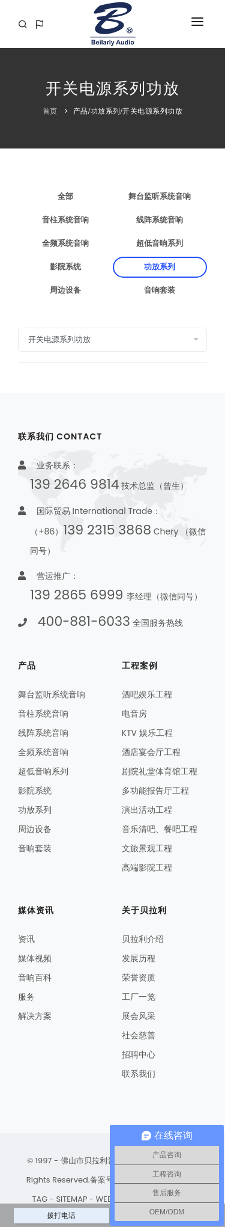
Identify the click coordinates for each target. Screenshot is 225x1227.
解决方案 (35, 1016)
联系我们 (138, 1074)
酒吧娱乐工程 (147, 694)
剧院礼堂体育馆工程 (159, 771)
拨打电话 (61, 1215)
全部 (65, 196)
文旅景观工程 (147, 848)
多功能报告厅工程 (155, 791)
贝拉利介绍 (143, 939)
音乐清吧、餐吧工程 (159, 829)
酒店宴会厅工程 (151, 752)
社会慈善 (138, 1035)
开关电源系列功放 (152, 111)
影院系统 (65, 267)
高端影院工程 (147, 867)
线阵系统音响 (159, 220)
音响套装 (159, 290)
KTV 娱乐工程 (147, 733)
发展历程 (138, 958)
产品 (80, 111)
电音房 (134, 714)
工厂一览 (138, 997)
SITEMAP (71, 1199)
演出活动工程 (147, 810)
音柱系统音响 (65, 220)
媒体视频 (35, 958)
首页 (50, 111)
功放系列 (106, 111)
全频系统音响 (65, 243)
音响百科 (35, 978)
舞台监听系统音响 (159, 196)
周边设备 (65, 290)
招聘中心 (138, 1054)
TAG (39, 1199)
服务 (26, 997)
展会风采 (138, 1016)
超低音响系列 (159, 243)
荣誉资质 (138, 978)
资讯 (26, 939)
